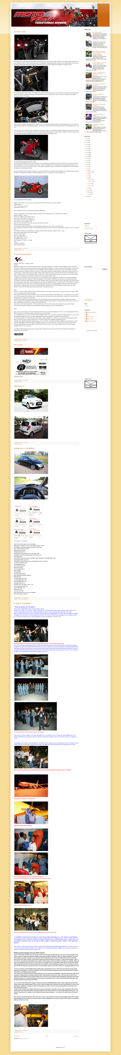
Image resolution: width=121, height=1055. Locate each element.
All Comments (89, 228)
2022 (87, 146)
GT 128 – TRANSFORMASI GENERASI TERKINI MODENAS (99, 74)
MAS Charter (20, 1032)
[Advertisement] (89, 210)
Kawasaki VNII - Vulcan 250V (99, 41)
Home (47, 1036)
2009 (87, 170)
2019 (87, 152)
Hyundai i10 (19, 386)
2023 (87, 144)
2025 (87, 140)
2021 (87, 148)
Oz (88, 314)
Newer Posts (17, 1036)
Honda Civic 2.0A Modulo (24, 448)
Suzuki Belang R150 (97, 32)
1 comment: (24, 1030)
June (88, 175)
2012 (87, 166)
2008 (87, 196)
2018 (87, 154)
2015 (87, 160)
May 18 (90, 183)
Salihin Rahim (90, 316)
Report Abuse (88, 300)
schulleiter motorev (91, 321)
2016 (87, 158)
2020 (87, 150)
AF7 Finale (18, 345)
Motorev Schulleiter (91, 312)
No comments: (25, 248)
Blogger (63, 1047)
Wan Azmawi (90, 318)
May (88, 177)
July (88, 173)
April (88, 188)
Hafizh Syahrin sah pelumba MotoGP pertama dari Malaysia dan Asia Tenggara (99, 52)
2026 (87, 138)
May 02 (90, 185)
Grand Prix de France (23, 254)
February (89, 192)
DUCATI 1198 (19, 32)
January (89, 194)
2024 (87, 142)
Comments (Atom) (24, 1038)
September (89, 172)
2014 (87, 162)
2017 (87, 156)
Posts (87, 226)
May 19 (90, 179)
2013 (87, 164)
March (88, 190)
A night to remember (22, 603)
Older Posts (76, 1036)
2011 (87, 168)
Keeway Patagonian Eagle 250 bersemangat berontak (99, 63)
